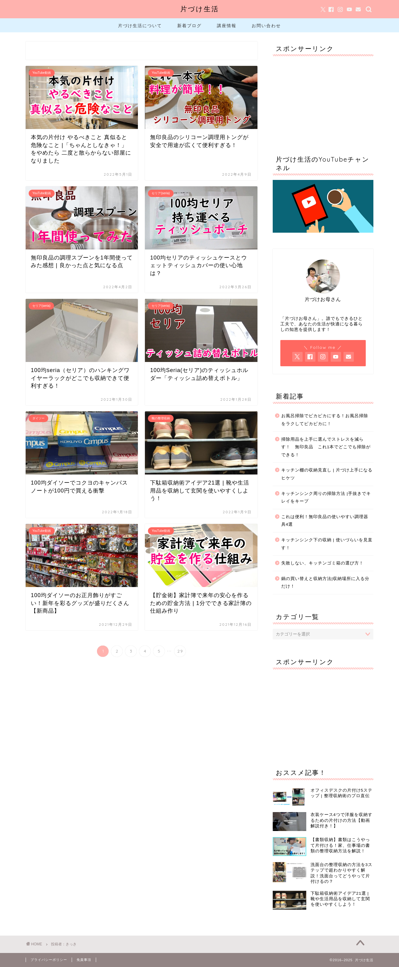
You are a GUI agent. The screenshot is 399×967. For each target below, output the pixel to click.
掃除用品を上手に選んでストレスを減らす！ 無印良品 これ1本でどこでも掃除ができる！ (326, 447)
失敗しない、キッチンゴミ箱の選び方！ (322, 563)
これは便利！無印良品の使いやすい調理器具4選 (324, 520)
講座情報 (226, 25)
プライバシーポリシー (49, 960)
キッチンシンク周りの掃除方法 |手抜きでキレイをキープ (326, 497)
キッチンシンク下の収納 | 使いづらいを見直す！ (326, 544)
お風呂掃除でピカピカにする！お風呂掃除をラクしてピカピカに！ (324, 420)
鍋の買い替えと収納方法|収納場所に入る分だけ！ (325, 582)
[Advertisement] (323, 99)
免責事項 (84, 960)
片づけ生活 (199, 9)
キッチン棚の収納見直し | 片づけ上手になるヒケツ (326, 474)
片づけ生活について (140, 25)
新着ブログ (189, 25)
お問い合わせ (266, 25)
